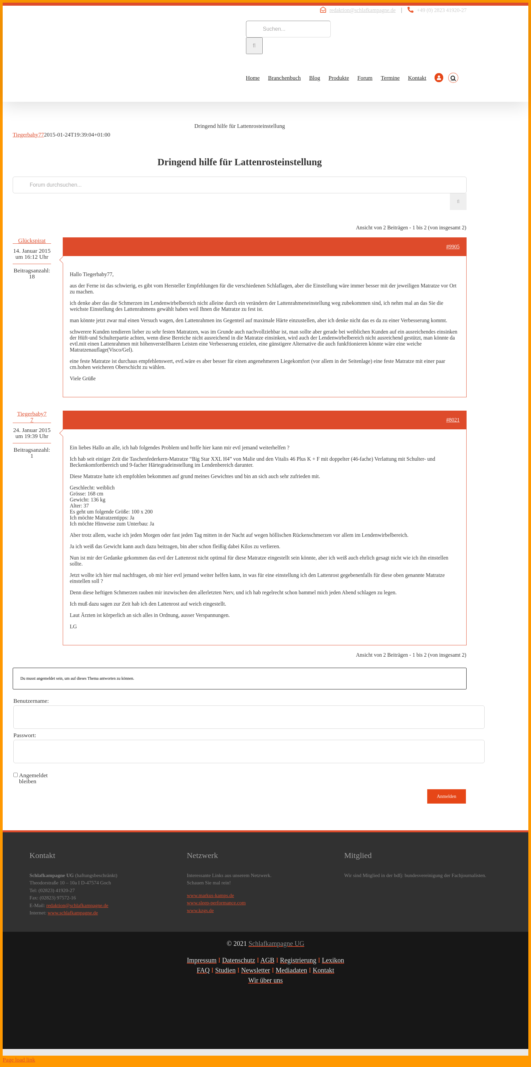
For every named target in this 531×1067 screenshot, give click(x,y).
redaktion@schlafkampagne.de (362, 10)
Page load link (19, 1060)
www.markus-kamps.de (210, 895)
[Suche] (254, 45)
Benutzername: (31, 701)
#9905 (453, 246)
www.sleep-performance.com (216, 902)
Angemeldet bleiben (33, 778)
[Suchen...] (288, 29)
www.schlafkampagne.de (73, 912)
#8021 (453, 420)
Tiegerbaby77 (28, 135)
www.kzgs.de (200, 910)
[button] (453, 77)
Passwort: (24, 735)
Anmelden (446, 796)
